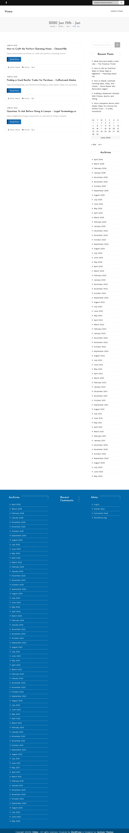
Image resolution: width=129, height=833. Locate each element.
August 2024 (99, 246)
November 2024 (101, 233)
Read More (14, 57)
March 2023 (99, 322)
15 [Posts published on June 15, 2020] (93, 126)
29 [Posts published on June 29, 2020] (93, 132)
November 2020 (101, 447)
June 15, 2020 (12, 43)
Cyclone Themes (105, 829)
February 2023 (100, 326)
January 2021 (99, 438)
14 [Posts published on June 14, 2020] (118, 123)
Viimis (35, 829)
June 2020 (98, 469)
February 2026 (100, 166)
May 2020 (98, 474)
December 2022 (101, 335)
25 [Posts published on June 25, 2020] (105, 129)
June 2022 (98, 362)
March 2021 (99, 429)
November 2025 (101, 179)
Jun (67, 24)
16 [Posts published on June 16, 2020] (97, 126)
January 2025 (99, 224)
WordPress (76, 829)
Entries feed (99, 506)
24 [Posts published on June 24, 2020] (101, 129)
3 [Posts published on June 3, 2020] (101, 120)
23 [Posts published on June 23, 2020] (97, 129)
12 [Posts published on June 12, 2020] (109, 123)
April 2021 (98, 424)
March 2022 (99, 375)
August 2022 (99, 353)
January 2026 (100, 170)
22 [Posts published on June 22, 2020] (93, 129)
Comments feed (101, 511)
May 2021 (98, 420)
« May (93, 142)
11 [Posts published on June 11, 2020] (105, 123)
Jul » (100, 142)
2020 (60, 24)
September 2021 (101, 402)
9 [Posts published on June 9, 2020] (97, 123)
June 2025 (98, 201)
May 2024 (98, 259)
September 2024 (101, 242)
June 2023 (98, 308)
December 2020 (101, 442)
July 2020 (98, 465)
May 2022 (98, 366)
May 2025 (98, 206)
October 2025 (100, 184)
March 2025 (99, 215)
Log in (96, 502)
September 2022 (101, 349)
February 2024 (100, 273)
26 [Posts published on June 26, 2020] (109, 129)
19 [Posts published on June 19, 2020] (109, 126)
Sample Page (117, 10)
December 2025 (101, 175)
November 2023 (101, 286)
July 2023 (98, 304)
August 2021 (99, 407)
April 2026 (98, 157)
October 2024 (100, 237)
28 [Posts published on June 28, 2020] (118, 129)
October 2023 (100, 291)
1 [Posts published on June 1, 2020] (93, 120)
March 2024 (99, 268)
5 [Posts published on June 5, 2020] (109, 120)
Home (52, 24)
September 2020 (101, 456)
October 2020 (100, 451)
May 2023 (98, 313)
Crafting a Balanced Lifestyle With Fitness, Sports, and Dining (105, 93)
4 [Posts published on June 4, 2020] (105, 120)
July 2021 (98, 411)
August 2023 (99, 300)
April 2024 (98, 264)
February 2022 (100, 380)
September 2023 (101, 295)
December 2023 (101, 282)
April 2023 (98, 317)
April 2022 (98, 371)
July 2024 (98, 250)
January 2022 (99, 384)
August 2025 (99, 193)
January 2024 (99, 277)
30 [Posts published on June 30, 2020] (97, 132)
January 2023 (99, 331)
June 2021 (98, 416)
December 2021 (100, 389)
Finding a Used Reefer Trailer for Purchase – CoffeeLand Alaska (41, 77)
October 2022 (100, 344)
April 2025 (98, 210)
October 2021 (99, 398)
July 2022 (98, 358)
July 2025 (98, 197)
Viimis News (15, 65)
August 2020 (99, 460)
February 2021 (100, 433)
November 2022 (101, 340)
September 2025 (101, 188)
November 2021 (100, 393)
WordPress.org (100, 515)
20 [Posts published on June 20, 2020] (114, 126)
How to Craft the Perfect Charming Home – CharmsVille (37, 46)
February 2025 (100, 219)
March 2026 (99, 161)
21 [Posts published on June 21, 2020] (118, 126)
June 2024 (98, 255)
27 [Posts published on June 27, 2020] (114, 129)
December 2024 (101, 228)
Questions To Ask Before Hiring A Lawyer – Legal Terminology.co (41, 109)
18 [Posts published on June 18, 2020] (105, 126)
